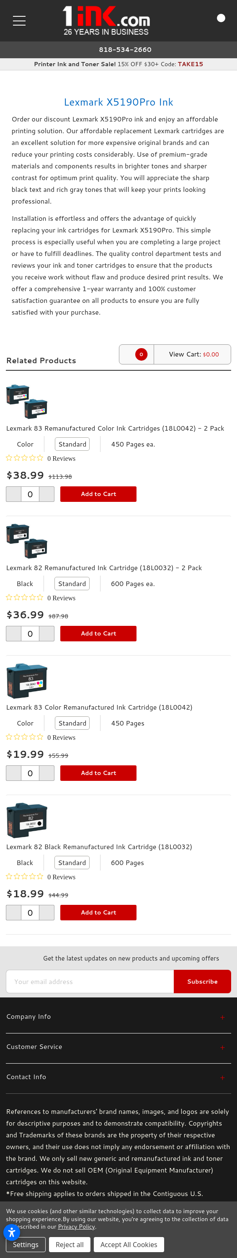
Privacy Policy (76, 1226)
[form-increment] (30, 494)
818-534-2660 (125, 49)
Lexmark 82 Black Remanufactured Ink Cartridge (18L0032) (99, 846)
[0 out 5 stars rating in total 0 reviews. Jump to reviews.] (40, 458)
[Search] (183, 20)
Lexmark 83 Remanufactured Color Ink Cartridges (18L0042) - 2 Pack (115, 428)
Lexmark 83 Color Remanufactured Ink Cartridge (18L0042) (99, 707)
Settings (26, 1244)
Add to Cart (98, 494)
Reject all (70, 1244)
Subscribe (202, 981)
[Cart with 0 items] (213, 20)
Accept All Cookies (128, 1244)
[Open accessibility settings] (11, 1232)
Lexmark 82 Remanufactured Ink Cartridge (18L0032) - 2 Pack (104, 567)
